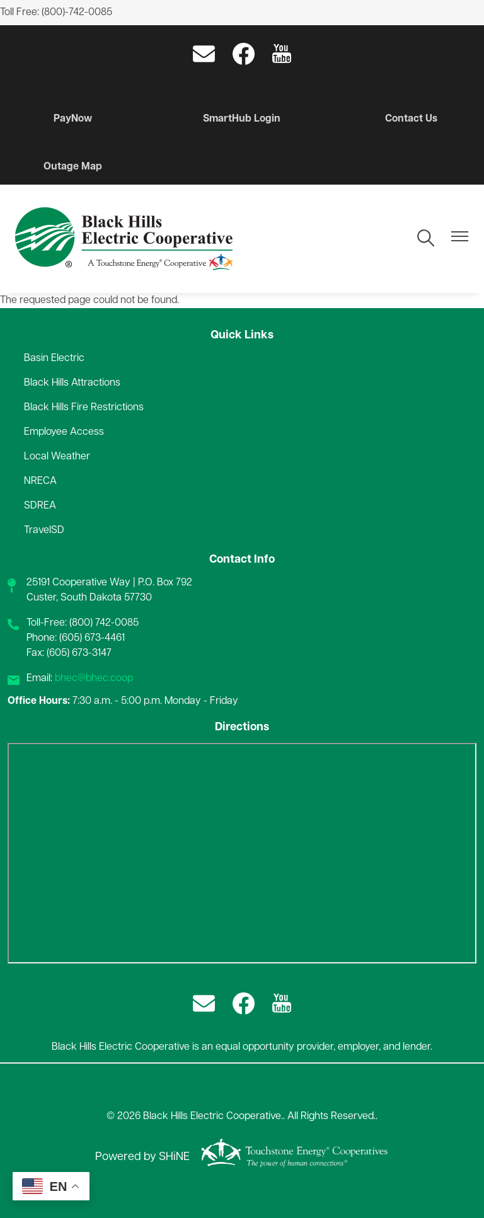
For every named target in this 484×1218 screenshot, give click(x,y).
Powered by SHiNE (142, 1157)
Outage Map (72, 167)
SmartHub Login (241, 119)
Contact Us (411, 119)
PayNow (73, 119)
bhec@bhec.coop (94, 679)
